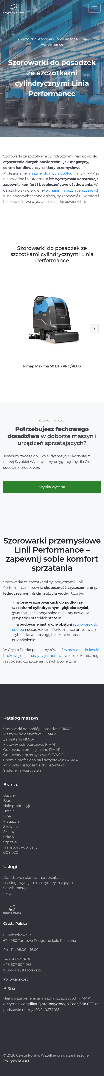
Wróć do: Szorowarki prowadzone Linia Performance (52, 41)
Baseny (9, 795)
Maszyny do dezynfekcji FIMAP (29, 734)
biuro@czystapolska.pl (22, 970)
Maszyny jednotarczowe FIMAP (30, 744)
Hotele (9, 811)
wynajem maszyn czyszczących (72, 190)
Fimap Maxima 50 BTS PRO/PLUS (52, 366)
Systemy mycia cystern (22, 770)
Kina (7, 816)
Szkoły (8, 837)
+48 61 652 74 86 (17, 959)
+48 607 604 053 (17, 965)
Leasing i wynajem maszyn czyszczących (38, 883)
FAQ (7, 893)
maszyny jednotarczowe (49, 656)
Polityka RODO (16, 1061)
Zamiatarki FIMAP (18, 739)
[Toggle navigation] (94, 8)
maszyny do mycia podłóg (50, 173)
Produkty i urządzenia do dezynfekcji (34, 765)
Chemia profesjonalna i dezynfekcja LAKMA (40, 760)
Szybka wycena (52, 487)
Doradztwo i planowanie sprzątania (33, 878)
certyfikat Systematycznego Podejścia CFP (57, 1004)
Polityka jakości (16, 979)
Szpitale (10, 842)
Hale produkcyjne (18, 806)
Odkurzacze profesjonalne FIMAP (32, 750)
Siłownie (10, 827)
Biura (7, 801)
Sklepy (9, 832)
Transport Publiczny (20, 847)
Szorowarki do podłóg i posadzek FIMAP (37, 729)
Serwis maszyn (16, 888)
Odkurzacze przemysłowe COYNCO (33, 755)
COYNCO (11, 852)
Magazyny (12, 821)
